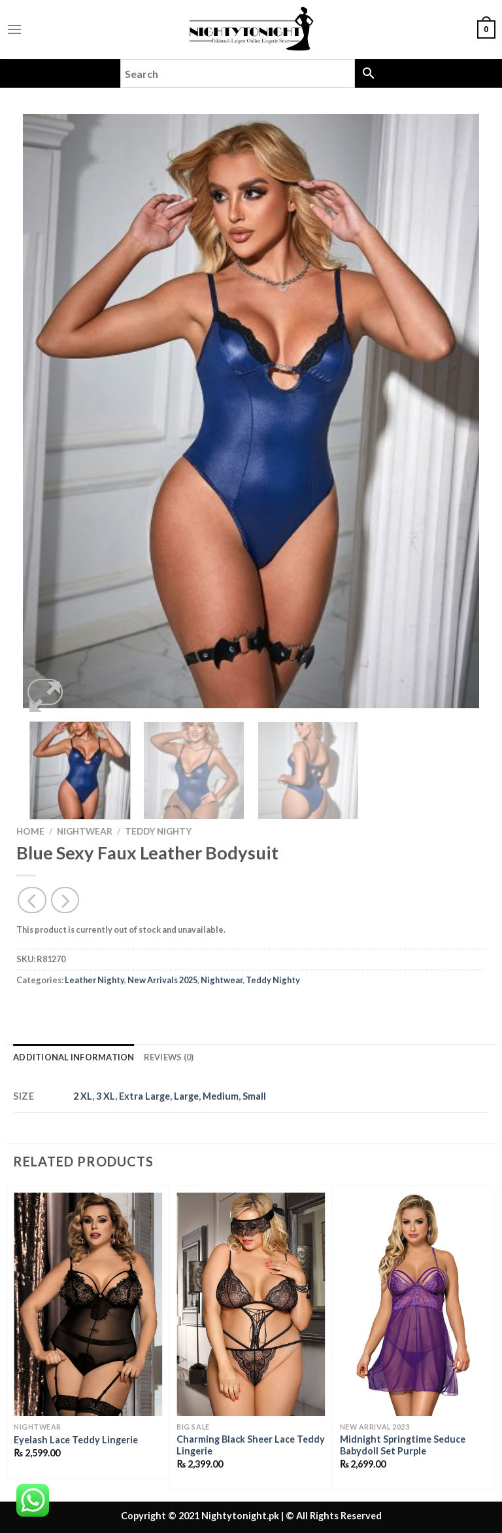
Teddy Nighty (158, 831)
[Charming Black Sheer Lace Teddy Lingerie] (250, 1304)
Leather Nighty (94, 980)
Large (186, 1096)
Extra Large (144, 1096)
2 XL (82, 1096)
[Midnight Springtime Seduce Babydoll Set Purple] (414, 1304)
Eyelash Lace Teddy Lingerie (76, 1439)
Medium (221, 1096)
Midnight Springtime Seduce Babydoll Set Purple (402, 1445)
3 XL (105, 1096)
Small (254, 1096)
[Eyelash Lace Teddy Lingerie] (88, 1304)
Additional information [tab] (74, 1057)
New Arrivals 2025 (162, 980)
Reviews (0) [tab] (169, 1057)
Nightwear (84, 831)
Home (30, 831)
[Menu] (14, 29)
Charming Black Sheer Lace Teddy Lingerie (250, 1445)
